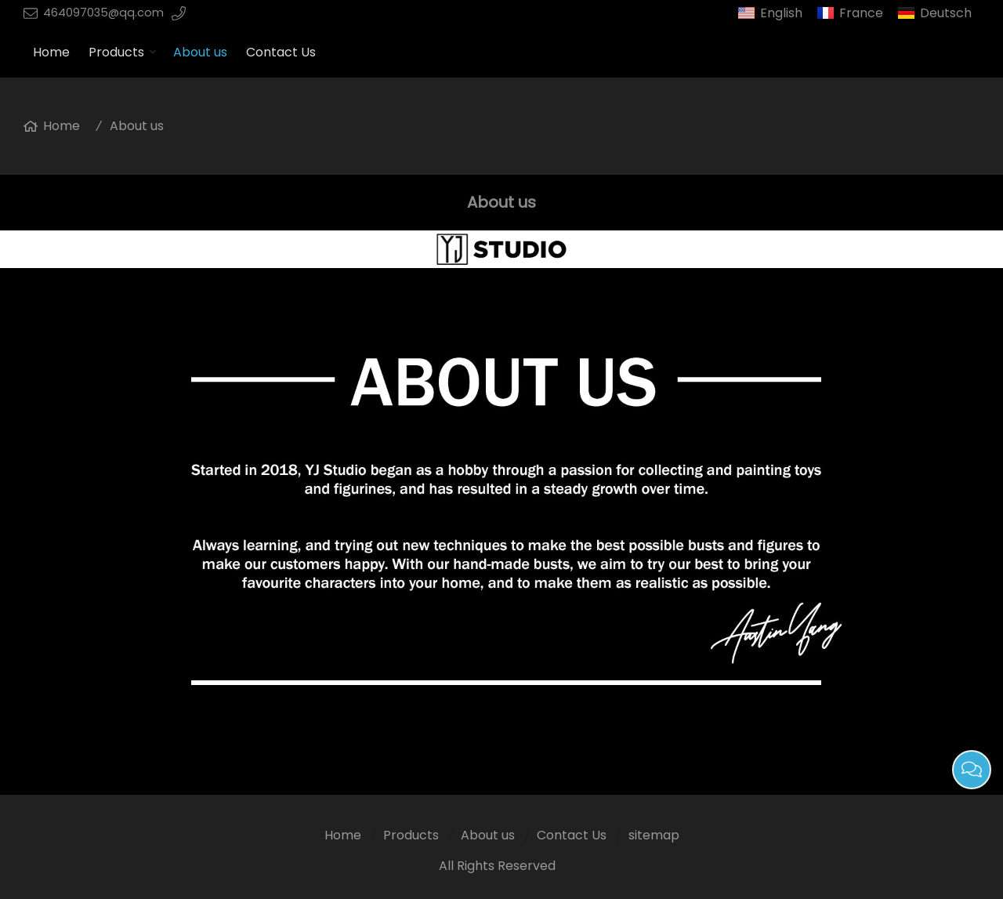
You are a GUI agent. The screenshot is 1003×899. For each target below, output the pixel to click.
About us (200, 52)
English (781, 13)
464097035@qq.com (103, 12)
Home (51, 52)
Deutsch (946, 13)
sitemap (653, 835)
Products (116, 52)
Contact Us (281, 52)
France (861, 13)
